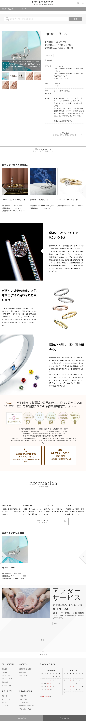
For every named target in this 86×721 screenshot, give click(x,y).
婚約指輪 (4, 669)
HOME (4, 9)
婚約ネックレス (6, 682)
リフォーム (5, 706)
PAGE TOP (43, 655)
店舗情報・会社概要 (25, 669)
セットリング (6, 675)
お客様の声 (22, 672)
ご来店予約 (22, 696)
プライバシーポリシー (26, 709)
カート (83, 3)
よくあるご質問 (24, 702)
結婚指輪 (4, 672)
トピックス (5, 702)
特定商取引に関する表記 (26, 706)
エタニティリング (7, 679)
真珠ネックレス (6, 685)
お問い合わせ (23, 675)
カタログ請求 (23, 699)
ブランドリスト (6, 699)
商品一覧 (10, 9)
